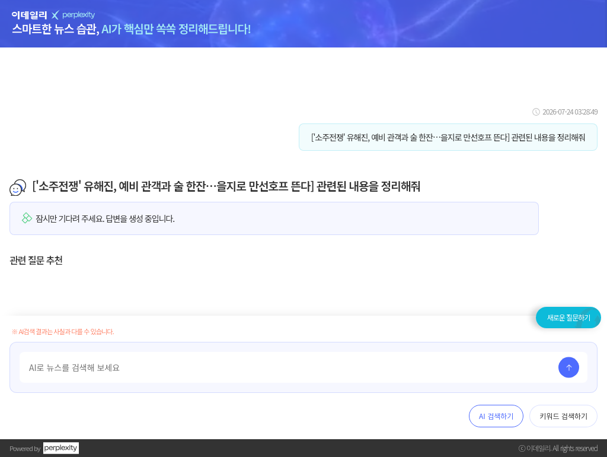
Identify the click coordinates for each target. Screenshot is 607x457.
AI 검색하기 (496, 416)
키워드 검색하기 (563, 416)
